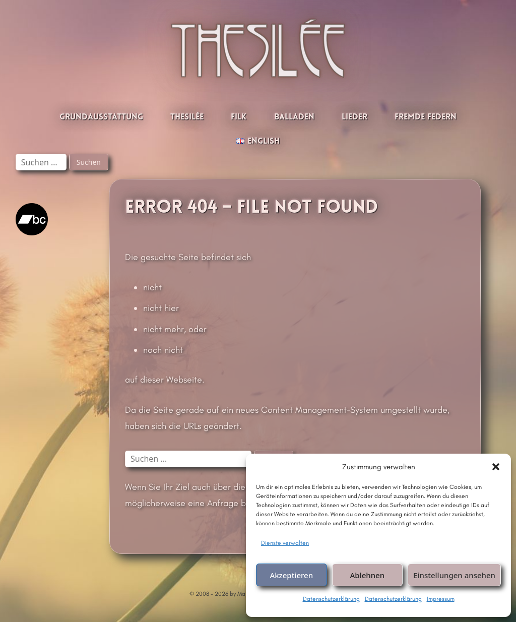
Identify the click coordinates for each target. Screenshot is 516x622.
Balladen (294, 117)
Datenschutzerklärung (331, 598)
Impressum (441, 598)
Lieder (354, 117)
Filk (238, 117)
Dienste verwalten (285, 542)
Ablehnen (367, 575)
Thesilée (187, 117)
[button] (496, 467)
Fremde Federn (426, 117)
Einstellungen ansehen (454, 575)
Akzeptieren (291, 575)
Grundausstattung (101, 117)
